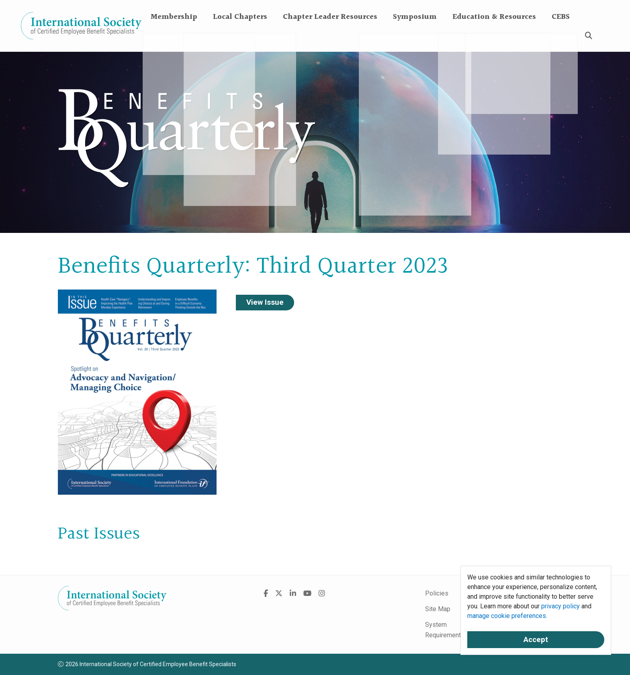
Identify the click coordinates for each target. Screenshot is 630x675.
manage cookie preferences (506, 616)
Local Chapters (240, 36)
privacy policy (560, 606)
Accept (536, 639)
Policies (436, 593)
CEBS (561, 36)
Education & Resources (494, 36)
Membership (174, 36)
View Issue (265, 302)
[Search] (588, 36)
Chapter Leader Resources (330, 36)
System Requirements (444, 630)
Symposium (415, 36)
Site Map (437, 609)
